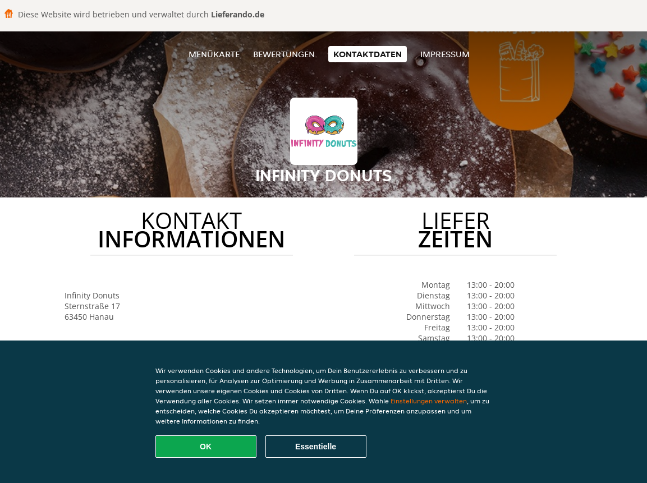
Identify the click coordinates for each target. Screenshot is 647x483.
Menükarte (214, 54)
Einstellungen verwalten (429, 401)
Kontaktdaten (367, 54)
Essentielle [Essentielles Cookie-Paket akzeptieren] (315, 446)
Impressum (445, 54)
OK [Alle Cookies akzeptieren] (206, 446)
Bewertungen (284, 54)
